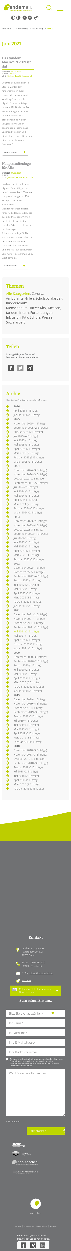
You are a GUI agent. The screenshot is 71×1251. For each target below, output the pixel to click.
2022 (17, 563)
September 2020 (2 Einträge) (31, 661)
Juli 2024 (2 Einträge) (26, 487)
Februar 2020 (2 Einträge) (29, 686)
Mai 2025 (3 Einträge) (26, 444)
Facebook (11, 368)
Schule (35, 317)
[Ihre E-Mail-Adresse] (35, 1042)
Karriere (26, 980)
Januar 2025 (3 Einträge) (28, 461)
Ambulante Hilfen (20, 298)
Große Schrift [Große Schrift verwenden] (29, 17)
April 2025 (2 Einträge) (27, 449)
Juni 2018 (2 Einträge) (26, 776)
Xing (30, 368)
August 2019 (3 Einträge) (28, 716)
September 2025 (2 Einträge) (31, 427)
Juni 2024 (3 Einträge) (26, 491)
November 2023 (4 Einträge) (30, 525)
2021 (17, 610)
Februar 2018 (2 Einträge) (29, 788)
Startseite (18, 7)
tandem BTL (8, 29)
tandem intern (17, 312)
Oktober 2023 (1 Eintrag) (28, 529)
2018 (17, 746)
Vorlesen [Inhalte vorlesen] (36, 17)
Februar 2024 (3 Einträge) (29, 508)
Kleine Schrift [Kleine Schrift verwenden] (24, 17)
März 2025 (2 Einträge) (27, 453)
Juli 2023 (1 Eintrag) (25, 538)
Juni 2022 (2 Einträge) (26, 585)
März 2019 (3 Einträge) (27, 737)
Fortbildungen (41, 312)
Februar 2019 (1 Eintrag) (28, 742)
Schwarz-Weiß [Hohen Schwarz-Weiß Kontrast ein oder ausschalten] (13, 17)
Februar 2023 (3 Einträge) (29, 559)
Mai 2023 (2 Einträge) (26, 546)
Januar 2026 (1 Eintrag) (27, 415)
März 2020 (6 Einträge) (27, 682)
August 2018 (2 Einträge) (28, 767)
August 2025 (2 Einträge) (28, 432)
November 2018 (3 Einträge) (30, 754)
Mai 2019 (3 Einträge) (26, 729)
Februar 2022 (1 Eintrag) (28, 601)
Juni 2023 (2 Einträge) (26, 542)
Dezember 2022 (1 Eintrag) (29, 567)
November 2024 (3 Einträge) (30, 474)
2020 (17, 652)
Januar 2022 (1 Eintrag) (27, 606)
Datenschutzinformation (21, 1065)
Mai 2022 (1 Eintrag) (25, 589)
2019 (17, 695)
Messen (54, 307)
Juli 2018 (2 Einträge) (26, 771)
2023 (17, 517)
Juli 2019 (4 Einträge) (26, 720)
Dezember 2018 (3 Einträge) (30, 750)
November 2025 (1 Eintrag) (29, 423)
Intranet (18, 1226)
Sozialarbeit (15, 322)
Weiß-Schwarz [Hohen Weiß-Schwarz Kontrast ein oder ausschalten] (18, 17)
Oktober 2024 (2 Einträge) (29, 478)
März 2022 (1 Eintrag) (26, 597)
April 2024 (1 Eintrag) (26, 500)
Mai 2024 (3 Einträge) (26, 495)
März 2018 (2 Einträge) (27, 784)
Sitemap (53, 1226)
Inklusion (13, 317)
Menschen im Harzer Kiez (26, 307)
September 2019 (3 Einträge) (31, 712)
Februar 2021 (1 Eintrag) (28, 644)
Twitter (20, 368)
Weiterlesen (14, 152)
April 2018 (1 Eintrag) (26, 780)
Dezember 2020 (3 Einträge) (30, 657)
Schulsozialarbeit (48, 298)
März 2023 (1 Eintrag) (26, 555)
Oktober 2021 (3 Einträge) (29, 623)
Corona (37, 293)
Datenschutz (41, 1226)
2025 (17, 419)
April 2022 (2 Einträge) (27, 593)
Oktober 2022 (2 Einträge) (29, 572)
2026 (17, 406)
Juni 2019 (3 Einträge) (26, 725)
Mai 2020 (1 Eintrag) (25, 674)
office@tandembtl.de (41, 973)
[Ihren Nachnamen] (35, 1023)
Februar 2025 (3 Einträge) (29, 457)
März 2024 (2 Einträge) (27, 504)
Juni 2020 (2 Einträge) (26, 669)
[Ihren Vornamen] (35, 1032)
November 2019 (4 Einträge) (30, 703)
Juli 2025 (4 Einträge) (26, 436)
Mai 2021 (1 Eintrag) (25, 635)
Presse (47, 317)
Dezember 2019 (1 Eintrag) (29, 699)
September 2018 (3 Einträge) (31, 763)
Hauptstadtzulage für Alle (16, 166)
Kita (25, 317)
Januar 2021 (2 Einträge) (28, 648)
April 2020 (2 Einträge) (27, 678)
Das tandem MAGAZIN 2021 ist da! (16, 62)
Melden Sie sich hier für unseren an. (36, 990)
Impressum (29, 1226)
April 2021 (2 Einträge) (27, 640)
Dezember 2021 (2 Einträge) (30, 614)
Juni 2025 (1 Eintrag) (25, 440)
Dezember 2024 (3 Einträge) (30, 470)
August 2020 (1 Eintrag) (27, 665)
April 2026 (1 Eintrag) (26, 410)
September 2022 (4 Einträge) (31, 576)
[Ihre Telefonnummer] (35, 1052)
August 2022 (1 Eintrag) (27, 580)
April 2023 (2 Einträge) (27, 551)
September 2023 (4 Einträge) (31, 533)
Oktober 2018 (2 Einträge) (29, 759)
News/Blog (23, 29)
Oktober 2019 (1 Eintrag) (28, 708)
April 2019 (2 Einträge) (27, 733)
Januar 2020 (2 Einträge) (28, 691)
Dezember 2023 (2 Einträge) (30, 521)
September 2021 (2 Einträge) (31, 627)
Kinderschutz (16, 303)
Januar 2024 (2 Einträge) (28, 512)
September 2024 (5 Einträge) (31, 483)
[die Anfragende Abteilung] (35, 1013)
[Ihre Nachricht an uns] (35, 1092)
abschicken (38, 1131)
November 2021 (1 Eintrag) (29, 618)
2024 (17, 466)
